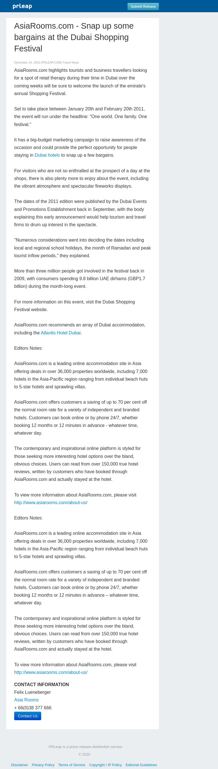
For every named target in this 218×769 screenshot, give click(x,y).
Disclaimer (19, 765)
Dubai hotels (47, 155)
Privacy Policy (43, 765)
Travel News (71, 62)
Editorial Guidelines (141, 765)
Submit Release (143, 7)
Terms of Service (71, 765)
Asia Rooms (26, 699)
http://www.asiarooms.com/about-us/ (50, 502)
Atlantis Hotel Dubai (61, 332)
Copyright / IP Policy (105, 765)
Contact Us (27, 716)
